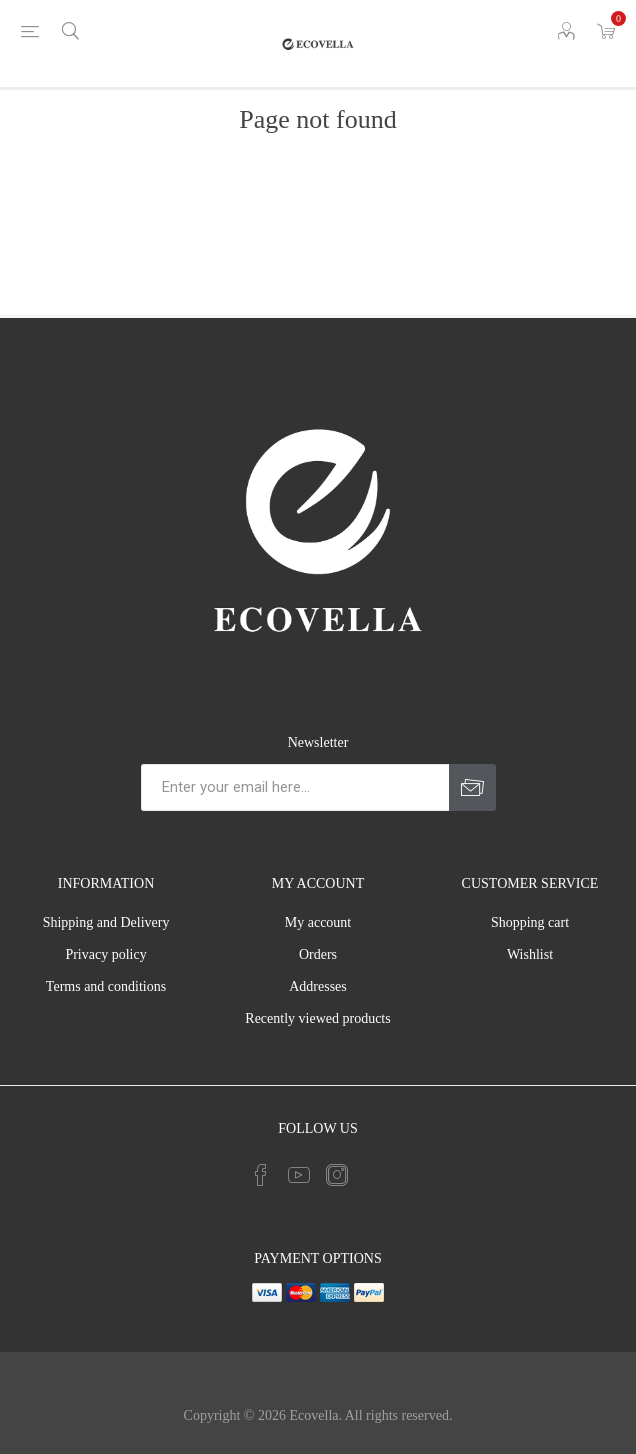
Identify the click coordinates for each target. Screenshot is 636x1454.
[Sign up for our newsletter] (295, 787)
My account (318, 922)
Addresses (318, 986)
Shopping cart (530, 922)
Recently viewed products (317, 1018)
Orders (318, 954)
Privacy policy (105, 954)
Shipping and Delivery (106, 922)
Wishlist (530, 954)
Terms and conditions (106, 986)
